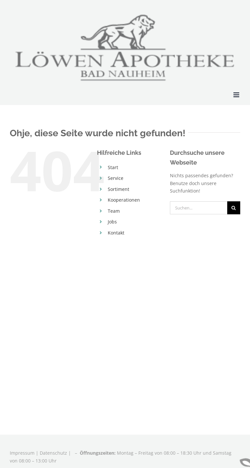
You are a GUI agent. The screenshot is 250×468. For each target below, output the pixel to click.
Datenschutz (53, 453)
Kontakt (116, 233)
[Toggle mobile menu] (236, 94)
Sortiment (118, 189)
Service (115, 178)
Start (113, 167)
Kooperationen (124, 200)
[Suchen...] (198, 207)
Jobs (112, 222)
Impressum (23, 453)
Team (114, 211)
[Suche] (233, 207)
